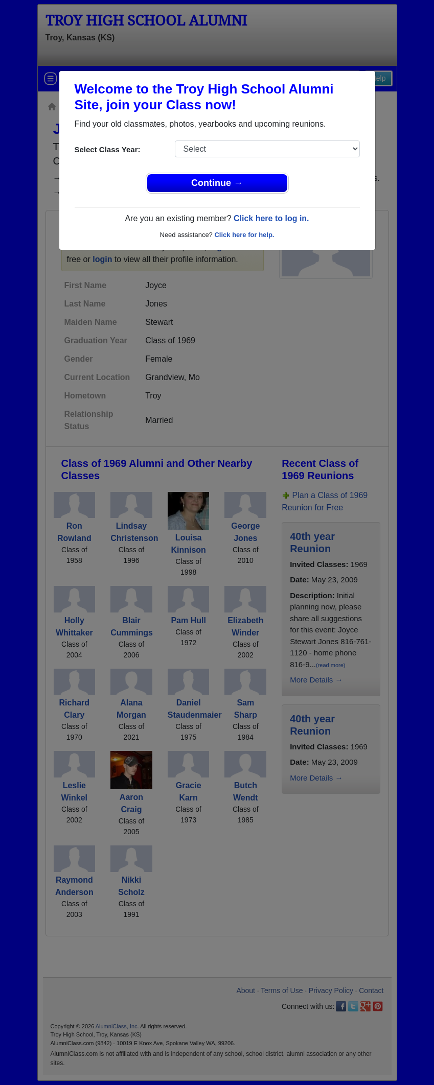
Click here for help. (244, 235)
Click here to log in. (271, 218)
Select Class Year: (108, 149)
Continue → (217, 183)
